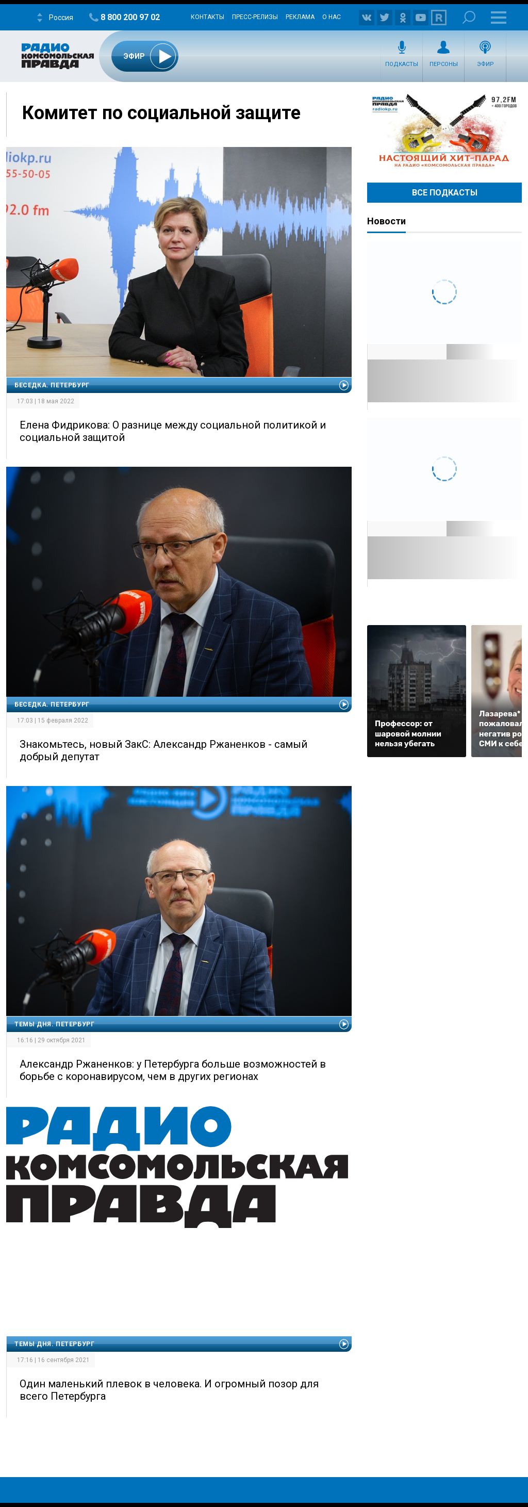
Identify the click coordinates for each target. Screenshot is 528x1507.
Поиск (469, 17)
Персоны (444, 64)
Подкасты (401, 64)
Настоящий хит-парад (444, 131)
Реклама (300, 17)
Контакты (207, 17)
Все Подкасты (444, 193)
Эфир (485, 64)
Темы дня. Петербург (54, 1024)
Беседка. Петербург (52, 385)
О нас (331, 17)
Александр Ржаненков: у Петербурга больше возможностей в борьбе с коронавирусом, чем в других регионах (173, 1070)
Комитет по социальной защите (161, 113)
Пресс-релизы (255, 17)
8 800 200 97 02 (130, 17)
